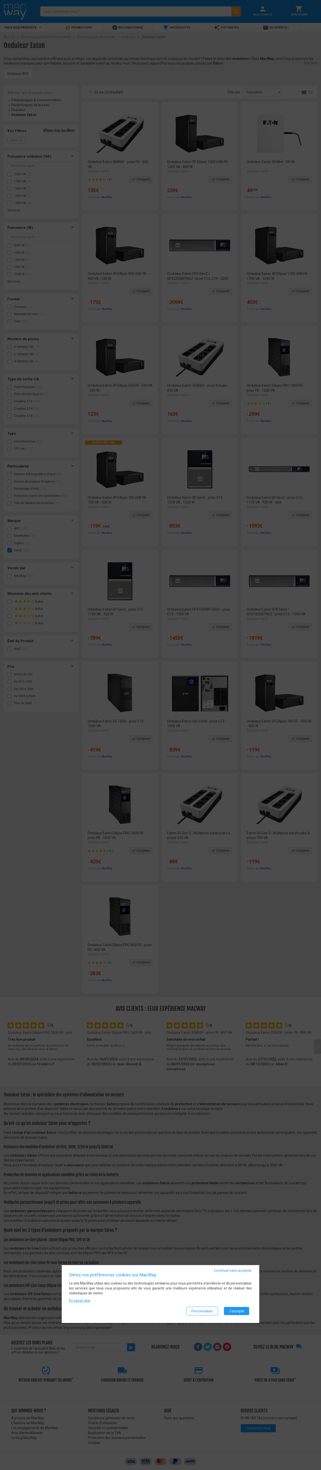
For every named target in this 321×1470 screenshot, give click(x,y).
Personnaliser (202, 1311)
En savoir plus (79, 1301)
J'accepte (236, 1311)
